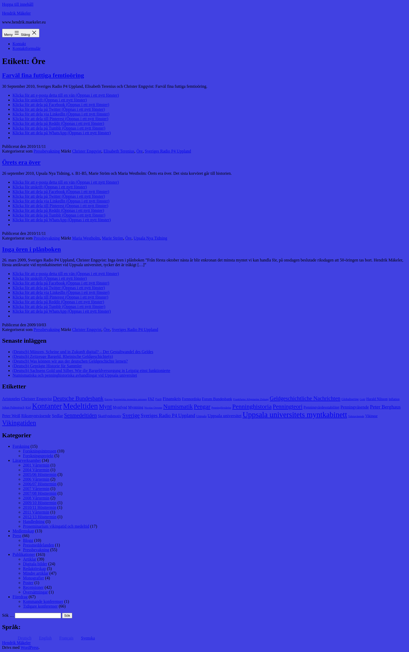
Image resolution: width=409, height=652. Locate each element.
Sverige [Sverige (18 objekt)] (131, 415)
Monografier (33, 578)
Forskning (21, 446)
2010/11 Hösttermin (39, 507)
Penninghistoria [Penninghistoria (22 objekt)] (252, 406)
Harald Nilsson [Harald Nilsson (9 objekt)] (377, 399)
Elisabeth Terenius (119, 151)
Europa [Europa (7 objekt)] (109, 399)
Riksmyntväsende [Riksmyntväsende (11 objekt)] (36, 416)
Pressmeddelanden (38, 545)
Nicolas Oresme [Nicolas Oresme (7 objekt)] (153, 407)
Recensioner (33, 587)
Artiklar (29, 559)
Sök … (8, 615)
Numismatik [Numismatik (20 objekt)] (178, 406)
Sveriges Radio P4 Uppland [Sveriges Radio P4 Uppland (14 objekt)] (168, 415)
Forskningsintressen (39, 451)
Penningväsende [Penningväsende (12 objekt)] (354, 407)
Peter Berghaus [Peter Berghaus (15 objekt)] (385, 407)
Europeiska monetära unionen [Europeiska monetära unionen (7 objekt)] (130, 399)
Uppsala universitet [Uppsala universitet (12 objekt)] (225, 415)
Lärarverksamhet (27, 460)
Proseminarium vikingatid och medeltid (56, 526)
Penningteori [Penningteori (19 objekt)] (287, 406)
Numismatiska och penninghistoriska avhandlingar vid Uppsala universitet (75, 375)
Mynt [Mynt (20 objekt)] (105, 406)
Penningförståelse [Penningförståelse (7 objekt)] (221, 407)
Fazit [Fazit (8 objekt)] (158, 399)
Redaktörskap (34, 568)
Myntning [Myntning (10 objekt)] (135, 407)
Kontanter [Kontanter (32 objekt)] (47, 406)
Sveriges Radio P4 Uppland (168, 151)
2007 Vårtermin (36, 488)
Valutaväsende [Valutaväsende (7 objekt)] (356, 416)
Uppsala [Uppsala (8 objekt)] (201, 416)
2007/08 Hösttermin (39, 493)
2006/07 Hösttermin (39, 484)
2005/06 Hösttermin (39, 474)
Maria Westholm (86, 238)
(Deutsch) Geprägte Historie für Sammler (47, 366)
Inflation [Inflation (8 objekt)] (394, 399)
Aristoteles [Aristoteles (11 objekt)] (11, 399)
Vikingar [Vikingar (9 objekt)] (371, 416)
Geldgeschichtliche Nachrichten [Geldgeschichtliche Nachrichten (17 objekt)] (305, 398)
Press (17, 535)
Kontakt (19, 44)
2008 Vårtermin (36, 498)
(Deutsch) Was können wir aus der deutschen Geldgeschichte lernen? (70, 361)
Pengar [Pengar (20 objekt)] (202, 406)
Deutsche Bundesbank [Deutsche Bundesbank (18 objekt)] (78, 398)
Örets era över (21, 162)
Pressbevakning (47, 151)
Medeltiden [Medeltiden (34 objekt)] (80, 406)
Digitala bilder (35, 564)
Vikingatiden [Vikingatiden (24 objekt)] (19, 422)
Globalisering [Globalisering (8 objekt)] (350, 399)
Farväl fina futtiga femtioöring (43, 75)
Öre (139, 151)
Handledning (34, 521)
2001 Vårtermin (36, 465)
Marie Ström (112, 238)
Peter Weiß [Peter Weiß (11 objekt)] (11, 416)
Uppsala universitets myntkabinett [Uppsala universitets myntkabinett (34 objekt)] (295, 414)
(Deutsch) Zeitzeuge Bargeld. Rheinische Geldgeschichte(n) (63, 356)
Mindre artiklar (35, 573)
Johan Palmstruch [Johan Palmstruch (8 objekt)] (13, 407)
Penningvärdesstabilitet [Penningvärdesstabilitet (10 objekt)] (322, 407)
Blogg (28, 540)
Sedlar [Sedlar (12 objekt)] (57, 415)
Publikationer (24, 554)
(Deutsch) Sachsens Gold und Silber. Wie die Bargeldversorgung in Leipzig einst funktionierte (91, 370)
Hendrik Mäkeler (16, 13)
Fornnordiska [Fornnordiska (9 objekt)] (191, 399)
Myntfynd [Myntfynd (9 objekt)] (120, 407)
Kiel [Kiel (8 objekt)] (28, 407)
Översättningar (35, 592)
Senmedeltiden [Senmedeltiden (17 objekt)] (80, 415)
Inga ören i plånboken (31, 249)
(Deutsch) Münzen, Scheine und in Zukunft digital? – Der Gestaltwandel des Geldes (83, 352)
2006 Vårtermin (36, 479)
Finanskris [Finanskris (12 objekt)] (172, 398)
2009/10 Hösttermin (39, 502)
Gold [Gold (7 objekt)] (362, 399)
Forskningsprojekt (38, 455)
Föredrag (20, 597)
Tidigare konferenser (40, 606)
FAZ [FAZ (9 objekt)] (151, 399)
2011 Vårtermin (36, 512)
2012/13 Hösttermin (39, 517)
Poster (28, 582)
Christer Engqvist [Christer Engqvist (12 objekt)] (36, 398)
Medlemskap (23, 531)
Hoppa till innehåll (17, 4)
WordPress (30, 647)
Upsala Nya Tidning (150, 238)
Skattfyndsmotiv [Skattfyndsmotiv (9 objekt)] (109, 416)
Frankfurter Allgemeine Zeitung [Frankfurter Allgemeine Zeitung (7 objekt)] (251, 399)
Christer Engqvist (86, 151)
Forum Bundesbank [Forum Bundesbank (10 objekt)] (217, 399)
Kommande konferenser (43, 601)
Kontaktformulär (27, 48)
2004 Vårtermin (36, 470)
